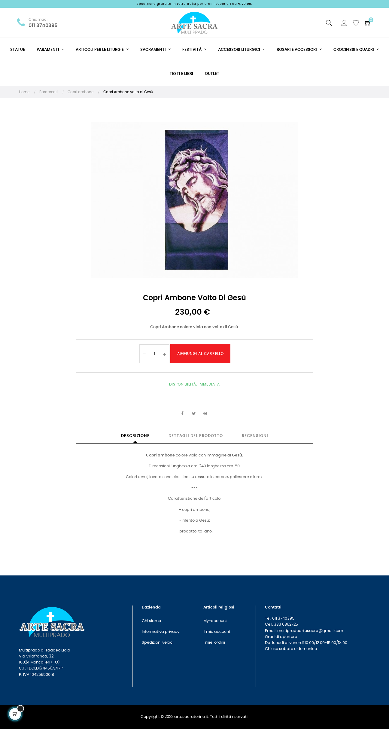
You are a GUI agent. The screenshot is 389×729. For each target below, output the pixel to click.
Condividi (182, 413)
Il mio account (216, 632)
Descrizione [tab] (135, 436)
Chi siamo (151, 621)
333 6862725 (286, 625)
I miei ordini (214, 643)
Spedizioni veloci (157, 643)
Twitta (193, 413)
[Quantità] (154, 354)
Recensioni (255, 436)
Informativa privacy (160, 632)
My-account (215, 621)
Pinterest (205, 413)
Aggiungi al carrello (200, 353)
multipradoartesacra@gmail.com (310, 631)
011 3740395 (43, 25)
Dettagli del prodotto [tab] (196, 436)
